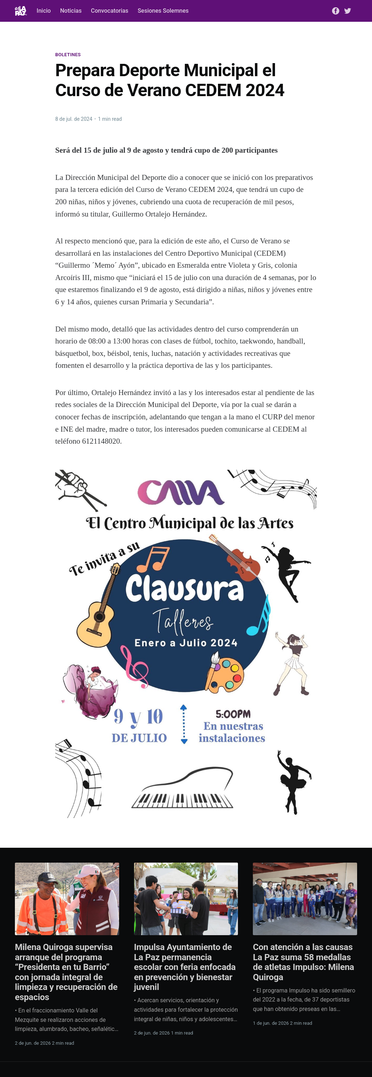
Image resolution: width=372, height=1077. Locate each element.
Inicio (44, 10)
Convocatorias (109, 10)
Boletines (68, 54)
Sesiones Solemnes (163, 10)
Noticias (70, 10)
